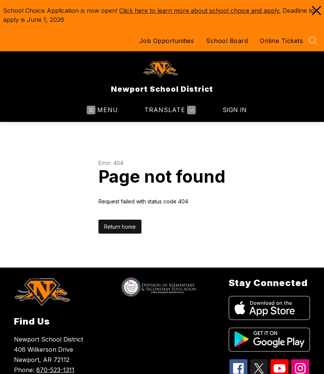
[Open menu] (102, 110)
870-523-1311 (55, 370)
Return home (120, 226)
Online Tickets (281, 41)
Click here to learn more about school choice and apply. (200, 10)
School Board (227, 41)
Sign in (230, 110)
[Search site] (313, 40)
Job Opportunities (166, 41)
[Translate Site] (169, 110)
